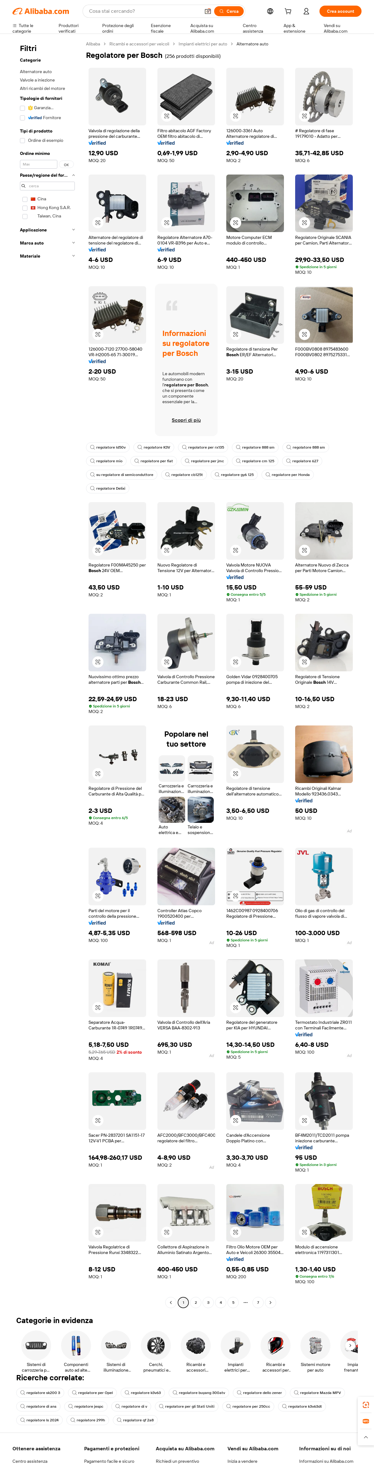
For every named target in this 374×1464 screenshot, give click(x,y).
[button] (208, 11)
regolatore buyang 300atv (199, 1392)
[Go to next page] (270, 1302)
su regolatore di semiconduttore (121, 474)
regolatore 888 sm (255, 447)
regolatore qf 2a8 (135, 1420)
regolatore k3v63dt (302, 1406)
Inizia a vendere (242, 1461)
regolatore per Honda (288, 474)
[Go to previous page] (170, 1302)
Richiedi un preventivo (177, 1461)
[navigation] (47, 674)
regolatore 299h (87, 1420)
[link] (366, 1405)
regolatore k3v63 (143, 1392)
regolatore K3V (153, 447)
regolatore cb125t (184, 474)
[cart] (289, 12)
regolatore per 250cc (248, 1406)
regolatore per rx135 (203, 447)
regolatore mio (106, 461)
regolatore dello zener (259, 1392)
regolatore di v (131, 1406)
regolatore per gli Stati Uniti (186, 1406)
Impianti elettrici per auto (203, 43)
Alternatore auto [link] (252, 43)
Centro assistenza (29, 1461)
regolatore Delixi (107, 488)
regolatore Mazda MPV (317, 1392)
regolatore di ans (38, 1406)
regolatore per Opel (92, 1392)
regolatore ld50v (108, 447)
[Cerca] (229, 11)
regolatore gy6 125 (234, 474)
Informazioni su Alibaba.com (326, 1461)
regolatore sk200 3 (40, 1392)
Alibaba (93, 43)
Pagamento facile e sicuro (109, 1461)
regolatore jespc (85, 1406)
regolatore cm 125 (255, 461)
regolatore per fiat (153, 461)
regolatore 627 (302, 461)
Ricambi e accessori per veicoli (139, 43)
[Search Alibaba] (144, 11)
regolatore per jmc (204, 461)
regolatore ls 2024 (39, 1420)
